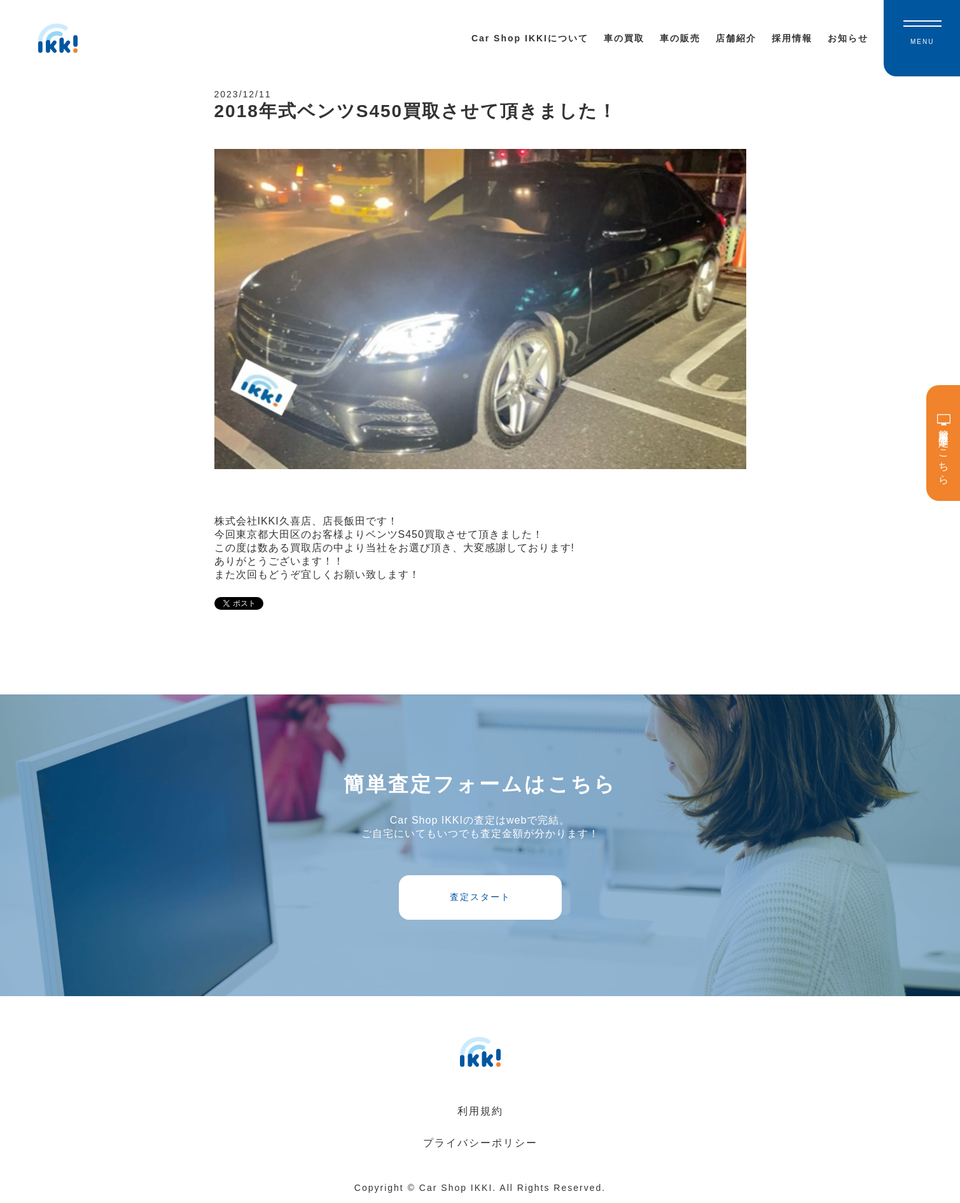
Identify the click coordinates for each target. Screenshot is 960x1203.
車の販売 (680, 38)
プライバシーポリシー (480, 1142)
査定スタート (480, 897)
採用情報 (792, 38)
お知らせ (848, 38)
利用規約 (480, 1111)
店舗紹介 (736, 38)
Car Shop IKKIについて (529, 38)
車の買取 (624, 38)
